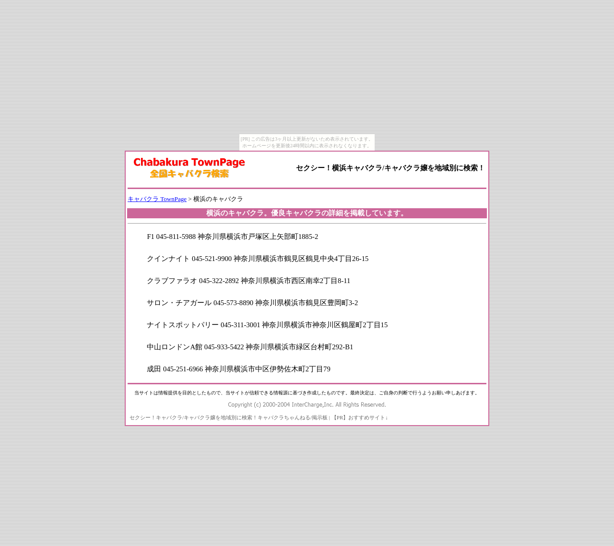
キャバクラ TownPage (157, 198)
